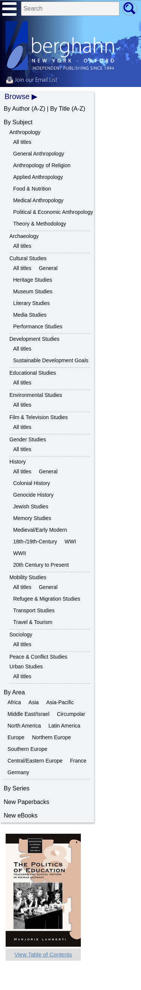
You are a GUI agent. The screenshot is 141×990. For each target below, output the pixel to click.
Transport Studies (34, 610)
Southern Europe (27, 749)
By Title (60, 108)
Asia (34, 702)
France (78, 761)
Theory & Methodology (39, 224)
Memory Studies (32, 518)
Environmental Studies (35, 395)
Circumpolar (71, 714)
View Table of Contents (43, 954)
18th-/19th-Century (35, 541)
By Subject (18, 122)
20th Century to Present (41, 565)
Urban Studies (26, 667)
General (48, 268)
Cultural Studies (28, 258)
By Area (14, 692)
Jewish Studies (30, 506)
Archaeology (24, 236)
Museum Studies (32, 291)
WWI (70, 541)
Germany (18, 772)
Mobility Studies (27, 577)
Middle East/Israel (28, 714)
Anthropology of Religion (42, 165)
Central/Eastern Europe (35, 761)
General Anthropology (38, 154)
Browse (17, 96)
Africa (14, 702)
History (17, 462)
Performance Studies (37, 326)
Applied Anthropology (38, 177)
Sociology (20, 635)
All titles (22, 142)
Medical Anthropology (38, 200)
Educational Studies (32, 373)
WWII (19, 553)
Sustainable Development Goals (50, 360)
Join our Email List (31, 80)
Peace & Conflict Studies (38, 657)
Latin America (64, 726)
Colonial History (31, 483)
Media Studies (30, 315)
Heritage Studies (32, 280)
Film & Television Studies (38, 417)
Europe (16, 737)
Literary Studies (31, 303)
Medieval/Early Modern (40, 530)
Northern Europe (51, 737)
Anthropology (25, 132)
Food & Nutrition (32, 189)
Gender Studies (27, 439)
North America (24, 726)
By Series (16, 788)
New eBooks (21, 815)
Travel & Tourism (32, 622)
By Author (17, 108)
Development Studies (34, 339)
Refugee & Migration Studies (46, 599)
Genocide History (33, 495)
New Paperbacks (26, 802)
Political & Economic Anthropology (53, 212)
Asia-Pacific (60, 702)
